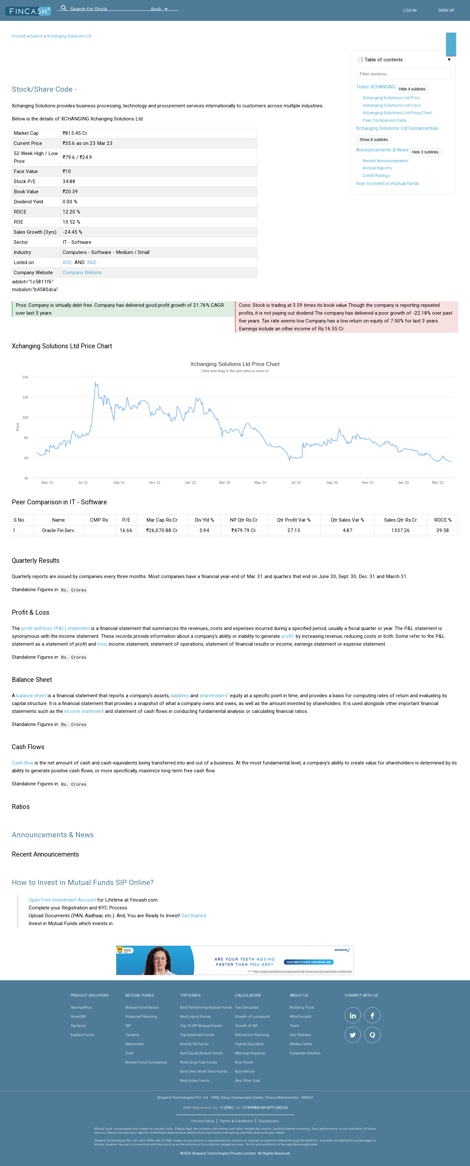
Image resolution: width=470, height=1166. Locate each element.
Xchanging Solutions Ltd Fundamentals (397, 128)
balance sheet (31, 695)
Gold (129, 1052)
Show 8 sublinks (374, 139)
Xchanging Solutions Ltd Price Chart (397, 112)
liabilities (180, 695)
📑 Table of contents (380, 60)
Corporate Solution (305, 1052)
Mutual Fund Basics (142, 1006)
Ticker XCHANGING (375, 86)
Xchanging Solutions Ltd (69, 36)
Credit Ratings (376, 175)
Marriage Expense (250, 1052)
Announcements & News (382, 149)
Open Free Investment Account (62, 899)
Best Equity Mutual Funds (201, 1052)
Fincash (19, 36)
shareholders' (213, 695)
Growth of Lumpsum (252, 1016)
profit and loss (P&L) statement (55, 628)
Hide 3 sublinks (425, 152)
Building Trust (302, 1006)
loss (101, 644)
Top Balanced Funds (197, 1034)
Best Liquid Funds (195, 1016)
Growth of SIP (246, 1025)
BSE (67, 262)
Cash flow (22, 762)
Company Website (82, 273)
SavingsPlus (81, 1006)
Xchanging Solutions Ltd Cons (392, 105)
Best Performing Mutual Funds (206, 1006)
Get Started (193, 915)
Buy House (244, 1061)
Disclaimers (268, 1120)
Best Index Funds (195, 1080)
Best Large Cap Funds (198, 1061)
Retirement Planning (252, 1034)
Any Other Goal (247, 1080)
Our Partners (300, 1034)
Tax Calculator (247, 1006)
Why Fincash (300, 1016)
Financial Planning (141, 1016)
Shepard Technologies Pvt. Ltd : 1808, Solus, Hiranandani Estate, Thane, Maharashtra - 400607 (235, 1097)
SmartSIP (78, 1016)
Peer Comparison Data (384, 120)
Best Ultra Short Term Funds (203, 1070)
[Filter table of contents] (403, 74)
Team (294, 1025)
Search (36, 36)
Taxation (132, 1034)
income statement (84, 711)
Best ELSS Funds (194, 1043)
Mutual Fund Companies (146, 1061)
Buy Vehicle (245, 1070)
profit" (287, 636)
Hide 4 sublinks (412, 89)
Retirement (134, 1043)
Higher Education (249, 1043)
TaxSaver (78, 1025)
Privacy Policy (202, 1120)
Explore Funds (82, 1034)
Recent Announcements (385, 160)
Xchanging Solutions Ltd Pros (391, 97)
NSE (92, 262)
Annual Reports (377, 167)
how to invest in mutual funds (387, 183)
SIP (128, 1025)
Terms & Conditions (236, 1120)
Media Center (301, 1043)
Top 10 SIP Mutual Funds (201, 1025)
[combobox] (99, 11)
